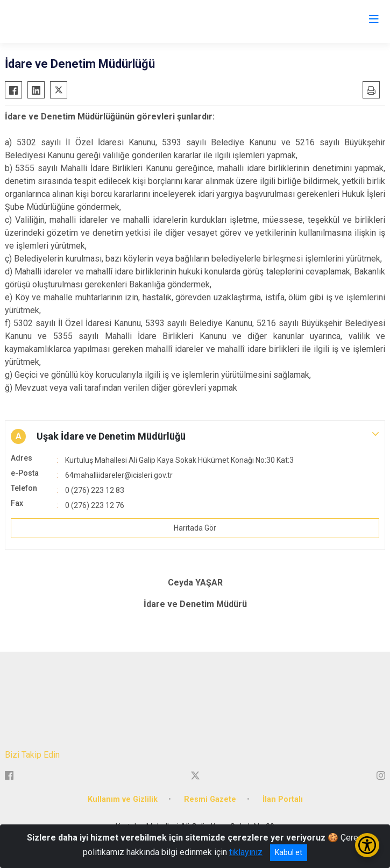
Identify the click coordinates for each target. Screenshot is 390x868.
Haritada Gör (195, 528)
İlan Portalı (283, 799)
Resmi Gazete (210, 799)
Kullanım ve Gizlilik (123, 799)
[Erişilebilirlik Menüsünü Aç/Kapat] (367, 845)
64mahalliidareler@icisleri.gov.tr (119, 475)
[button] (195, 436)
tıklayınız (246, 852)
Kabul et (288, 852)
